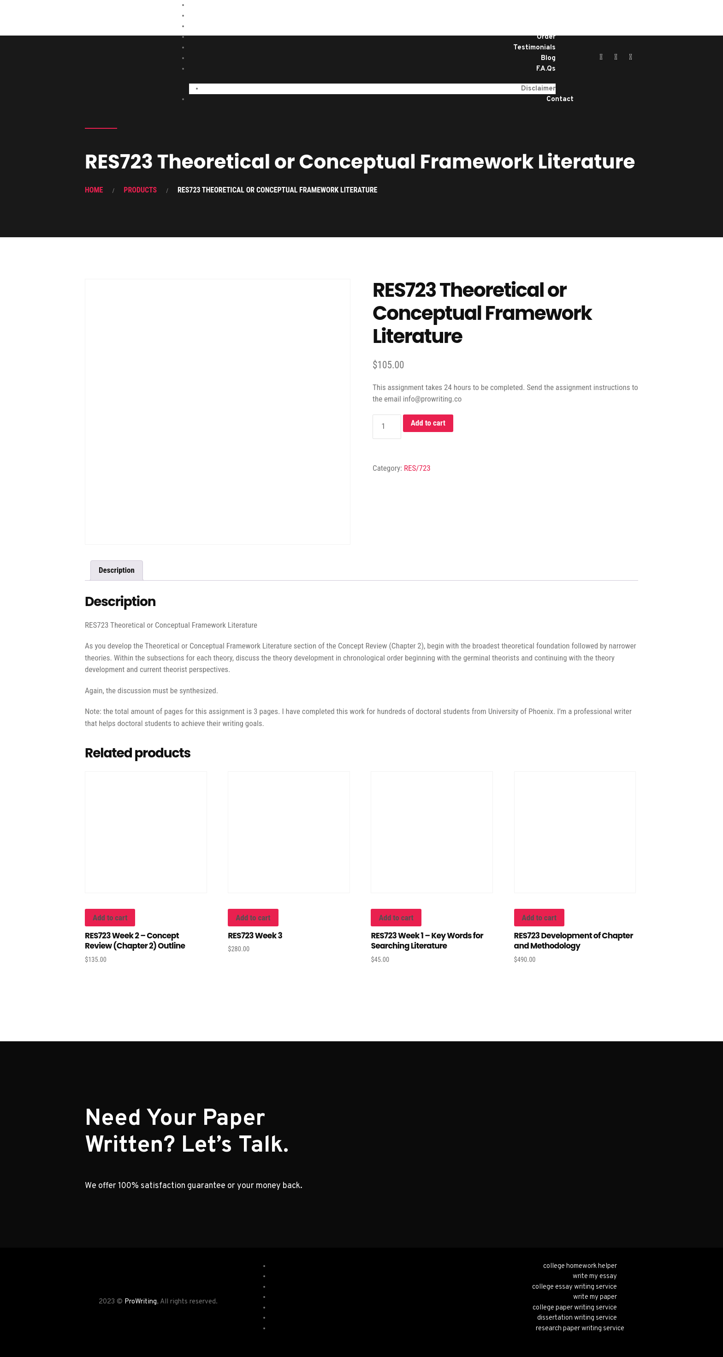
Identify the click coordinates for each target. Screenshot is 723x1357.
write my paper (595, 1297)
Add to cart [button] (110, 917)
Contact (560, 99)
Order (546, 37)
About (545, 26)
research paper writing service (580, 1328)
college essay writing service (574, 1287)
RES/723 (417, 468)
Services (541, 16)
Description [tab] (117, 570)
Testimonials (534, 47)
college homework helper (580, 1266)
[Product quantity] (387, 426)
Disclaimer (538, 88)
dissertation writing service (577, 1318)
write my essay (595, 1276)
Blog (548, 58)
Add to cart (428, 422)
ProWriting (140, 1301)
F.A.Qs (546, 69)
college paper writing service (575, 1307)
